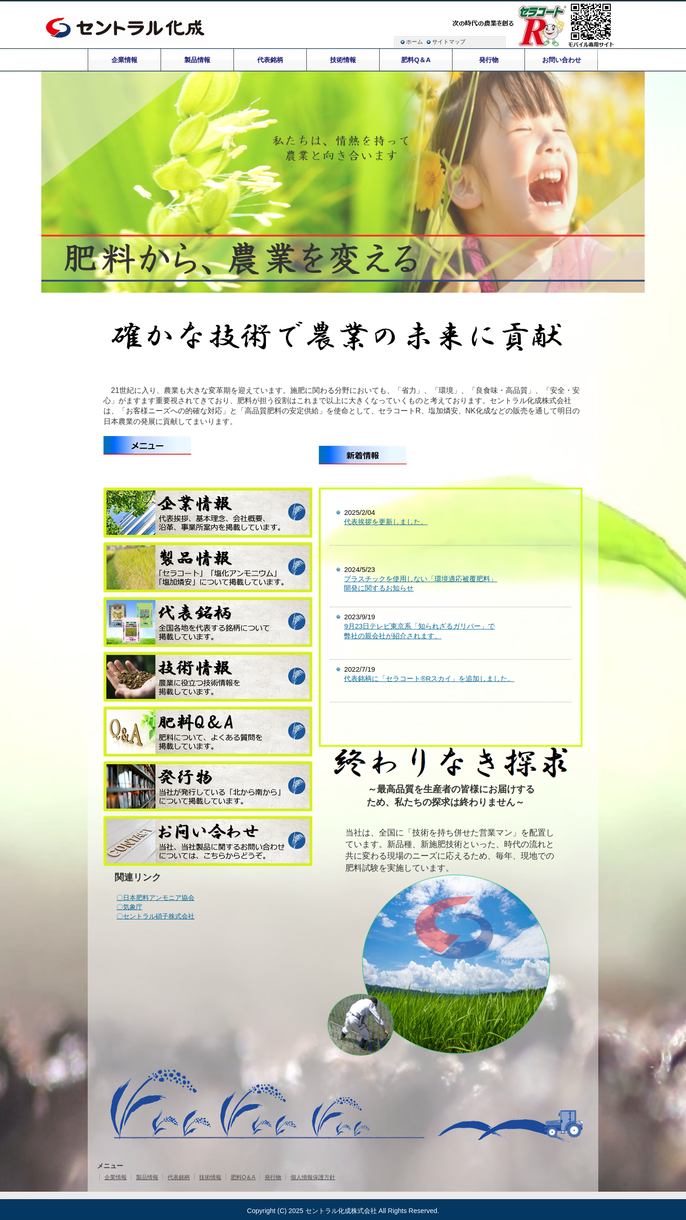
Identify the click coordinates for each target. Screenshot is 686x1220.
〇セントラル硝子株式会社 (155, 916)
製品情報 (147, 1177)
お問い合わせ (561, 60)
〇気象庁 (129, 907)
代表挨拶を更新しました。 (385, 522)
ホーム (414, 42)
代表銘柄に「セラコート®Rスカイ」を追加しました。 (429, 678)
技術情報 (210, 1177)
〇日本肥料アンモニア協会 (155, 897)
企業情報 (115, 1177)
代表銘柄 (179, 1177)
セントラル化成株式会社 (341, 1210)
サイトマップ (449, 42)
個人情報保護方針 (313, 1177)
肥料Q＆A (243, 1177)
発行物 (273, 1177)
